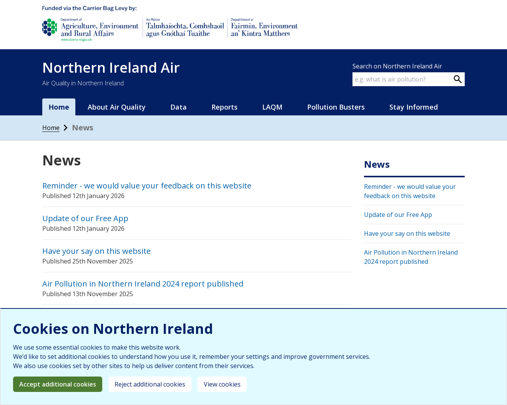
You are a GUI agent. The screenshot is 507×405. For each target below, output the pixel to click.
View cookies (222, 384)
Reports (224, 107)
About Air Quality (117, 107)
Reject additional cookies (150, 384)
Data (178, 107)
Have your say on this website (96, 251)
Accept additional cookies (57, 384)
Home (58, 107)
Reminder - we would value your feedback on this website (146, 185)
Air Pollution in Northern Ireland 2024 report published (142, 283)
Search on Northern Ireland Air (397, 66)
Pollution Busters (336, 107)
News (377, 164)
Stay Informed (413, 107)
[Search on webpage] (458, 79)
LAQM (272, 107)
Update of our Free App (85, 218)
